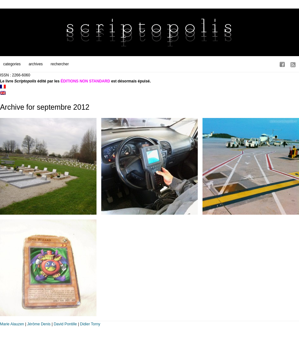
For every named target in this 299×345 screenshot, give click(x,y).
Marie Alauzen (12, 324)
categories (12, 64)
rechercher (60, 64)
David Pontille (65, 324)
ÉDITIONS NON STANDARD (85, 81)
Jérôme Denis (39, 324)
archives (35, 64)
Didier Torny (90, 324)
